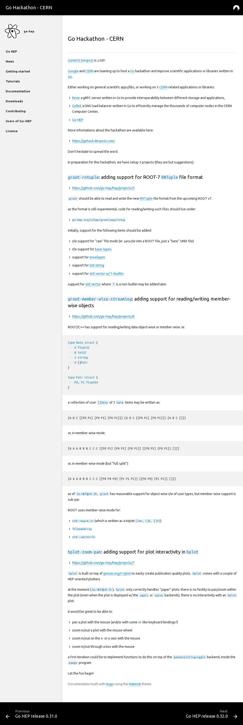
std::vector (93, 284)
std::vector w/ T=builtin (106, 273)
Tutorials (13, 81)
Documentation (18, 91)
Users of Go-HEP (18, 121)
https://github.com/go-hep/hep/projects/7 (103, 563)
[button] (236, 7)
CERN (89, 71)
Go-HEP (77, 120)
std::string (96, 265)
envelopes (97, 257)
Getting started (18, 71)
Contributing (16, 111)
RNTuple (146, 198)
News (10, 61)
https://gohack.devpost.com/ (93, 141)
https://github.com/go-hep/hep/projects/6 (103, 316)
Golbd (76, 106)
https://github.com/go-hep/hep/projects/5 (103, 188)
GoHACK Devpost (80, 60)
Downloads (14, 101)
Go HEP (11, 51)
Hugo (110, 684)
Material (135, 684)
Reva (75, 98)
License (12, 131)
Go (132, 71)
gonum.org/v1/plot (117, 573)
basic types (103, 249)
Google (73, 71)
